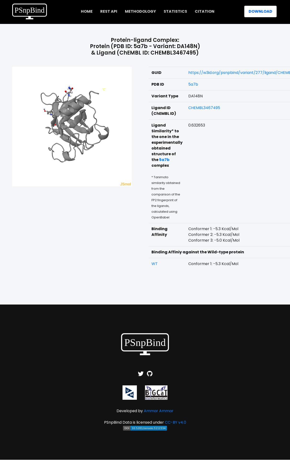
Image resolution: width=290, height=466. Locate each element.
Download (260, 11)
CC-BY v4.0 (175, 422)
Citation (204, 11)
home (87, 11)
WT (154, 263)
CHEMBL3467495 (204, 108)
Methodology (140, 11)
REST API (108, 11)
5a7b (193, 84)
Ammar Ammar (158, 411)
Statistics (175, 11)
